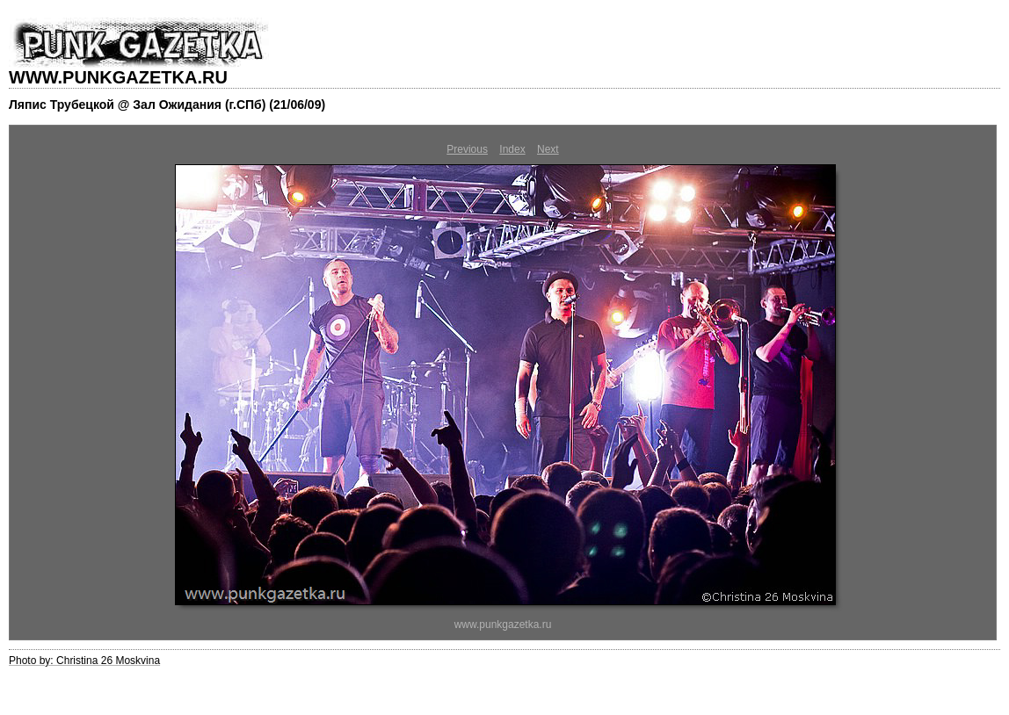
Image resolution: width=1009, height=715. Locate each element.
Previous (467, 149)
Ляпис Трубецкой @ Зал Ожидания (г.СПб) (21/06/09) (167, 105)
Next (548, 149)
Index (512, 149)
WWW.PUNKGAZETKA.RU (118, 77)
